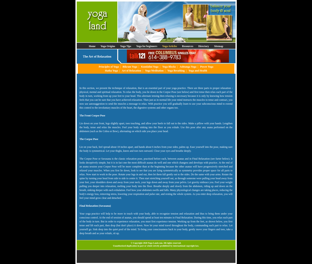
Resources (187, 46)
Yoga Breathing (176, 70)
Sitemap (218, 46)
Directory (203, 46)
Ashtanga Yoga (188, 66)
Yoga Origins (108, 46)
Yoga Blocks (169, 66)
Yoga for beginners (146, 46)
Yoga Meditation (154, 70)
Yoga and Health (197, 70)
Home (92, 46)
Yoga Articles (169, 46)
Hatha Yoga (111, 70)
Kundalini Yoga (150, 66)
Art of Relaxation (131, 70)
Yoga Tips (125, 46)
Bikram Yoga (130, 66)
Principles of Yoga (109, 66)
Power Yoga (206, 66)
